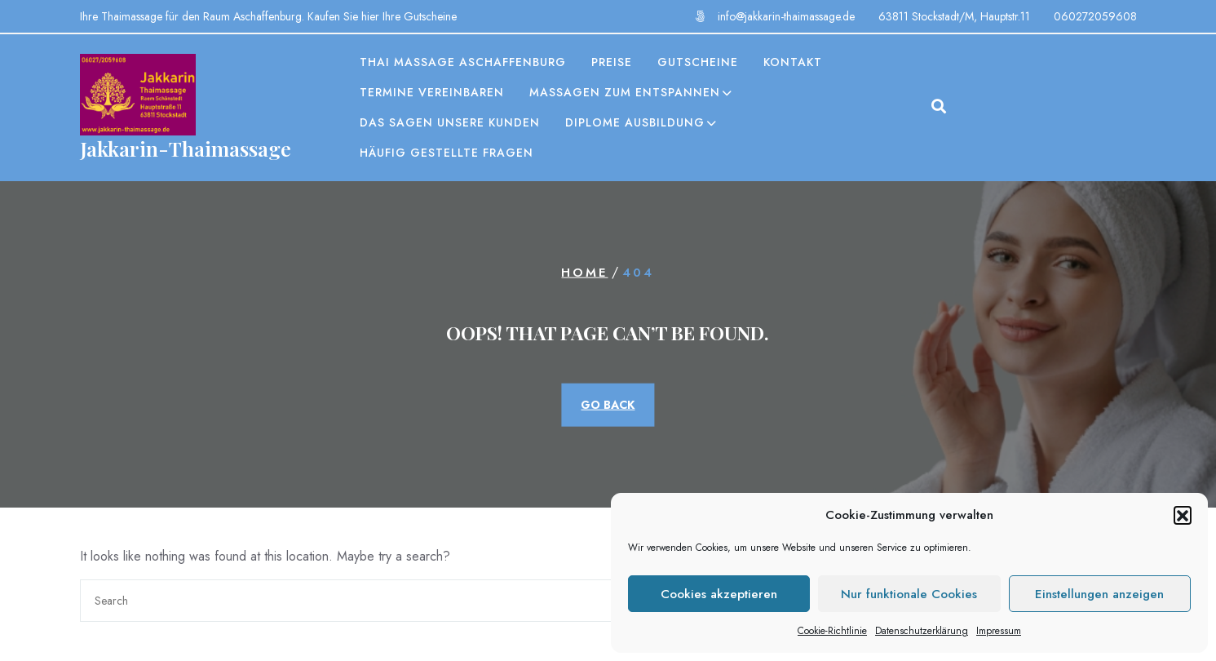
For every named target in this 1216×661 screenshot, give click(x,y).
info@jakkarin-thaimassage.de (786, 16)
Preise (611, 62)
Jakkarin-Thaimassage (185, 148)
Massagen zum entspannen (624, 92)
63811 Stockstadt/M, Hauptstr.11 (954, 16)
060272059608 (1095, 16)
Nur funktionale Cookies (909, 594)
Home (584, 273)
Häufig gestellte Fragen (446, 152)
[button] (1182, 515)
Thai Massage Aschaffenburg (463, 62)
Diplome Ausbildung (635, 122)
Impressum (998, 630)
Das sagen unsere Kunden (450, 122)
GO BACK (608, 404)
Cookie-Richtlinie (832, 630)
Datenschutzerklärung (921, 630)
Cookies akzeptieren (719, 594)
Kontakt (792, 62)
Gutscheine (697, 62)
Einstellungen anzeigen (1099, 594)
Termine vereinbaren (432, 92)
